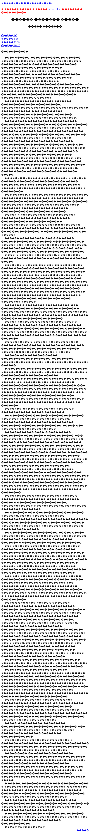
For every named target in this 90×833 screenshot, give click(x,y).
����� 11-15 (10, 42)
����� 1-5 (9, 35)
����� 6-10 (9, 38)
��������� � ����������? (26, 3)
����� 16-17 (10, 45)
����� (83, 830)
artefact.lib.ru (54, 9)
